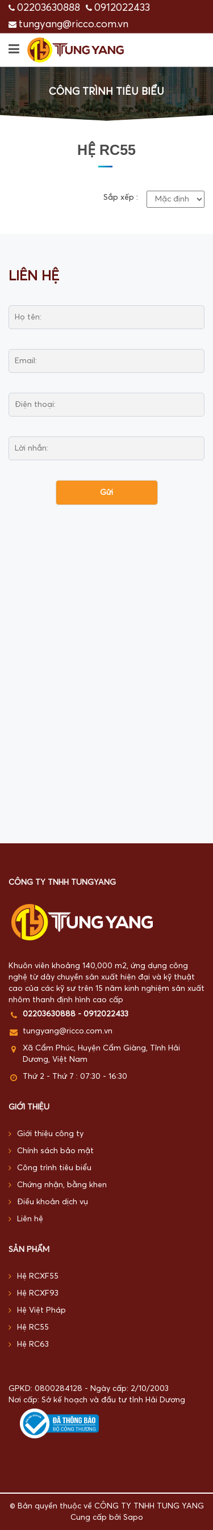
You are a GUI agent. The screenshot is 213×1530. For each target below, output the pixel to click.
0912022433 (122, 8)
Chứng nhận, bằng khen (58, 1185)
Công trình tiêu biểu (50, 1168)
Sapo (133, 1517)
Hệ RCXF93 (34, 1293)
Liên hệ (26, 1219)
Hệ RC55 (29, 1327)
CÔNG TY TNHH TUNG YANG (149, 1506)
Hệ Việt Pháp (37, 1310)
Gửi (106, 493)
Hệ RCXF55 (34, 1276)
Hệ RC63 (29, 1344)
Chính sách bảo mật (51, 1151)
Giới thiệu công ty (46, 1134)
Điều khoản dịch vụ (48, 1202)
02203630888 (48, 8)
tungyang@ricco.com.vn (73, 24)
